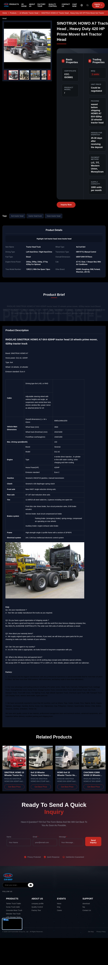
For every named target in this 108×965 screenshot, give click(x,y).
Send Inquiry (93, 841)
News (59, 904)
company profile (38, 904)
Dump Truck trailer (13, 907)
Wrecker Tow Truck (13, 914)
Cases (59, 910)
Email (35, 837)
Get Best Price (14, 787)
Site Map (91, 932)
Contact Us (87, 910)
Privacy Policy (101, 932)
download (86, 904)
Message (63, 837)
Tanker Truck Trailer (13, 904)
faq (84, 907)
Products (13, 13)
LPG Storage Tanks (13, 917)
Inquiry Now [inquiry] (98, 5)
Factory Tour (36, 910)
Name (9, 837)
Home (4, 13)
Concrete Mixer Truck (14, 910)
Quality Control (37, 907)
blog (58, 907)
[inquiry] (30, 885)
